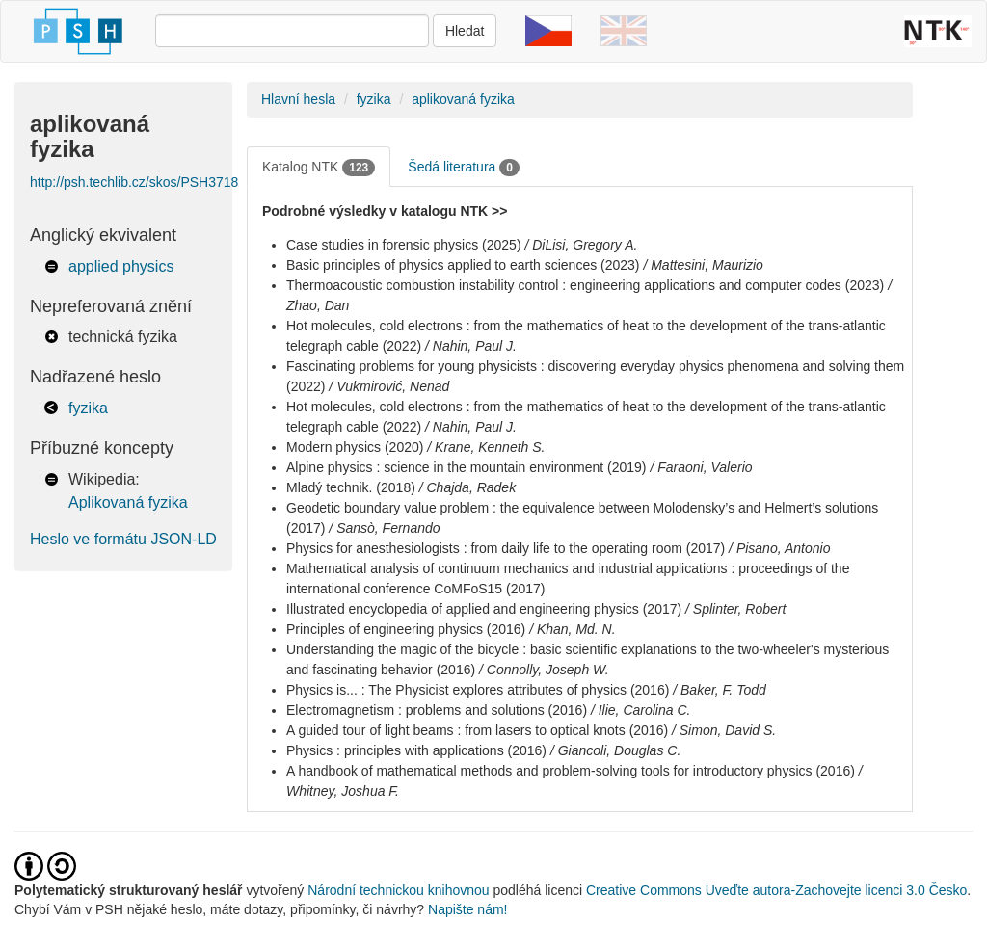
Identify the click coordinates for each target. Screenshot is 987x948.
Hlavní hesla (298, 99)
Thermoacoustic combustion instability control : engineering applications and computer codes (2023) (585, 285)
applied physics (120, 266)
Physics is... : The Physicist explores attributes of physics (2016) (477, 690)
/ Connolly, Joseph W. (544, 669)
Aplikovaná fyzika (128, 502)
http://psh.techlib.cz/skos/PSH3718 (134, 182)
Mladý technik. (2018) (350, 487)
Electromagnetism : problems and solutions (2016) (436, 710)
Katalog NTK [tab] (318, 167)
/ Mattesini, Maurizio (702, 265)
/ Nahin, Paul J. (471, 346)
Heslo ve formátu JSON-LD (123, 539)
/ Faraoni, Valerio (701, 467)
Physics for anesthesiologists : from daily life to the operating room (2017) (505, 548)
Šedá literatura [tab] (464, 167)
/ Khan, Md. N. (572, 629)
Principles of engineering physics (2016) (405, 629)
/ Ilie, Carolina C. (640, 710)
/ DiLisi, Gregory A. (580, 244)
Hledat (464, 31)
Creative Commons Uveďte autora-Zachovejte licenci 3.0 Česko (776, 890)
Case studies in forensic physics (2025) (403, 244)
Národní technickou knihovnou (398, 890)
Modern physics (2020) (354, 447)
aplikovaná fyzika (463, 99)
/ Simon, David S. (724, 730)
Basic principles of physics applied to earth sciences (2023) (463, 265)
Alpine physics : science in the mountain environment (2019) (466, 467)
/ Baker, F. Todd (719, 690)
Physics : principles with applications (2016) (416, 750)
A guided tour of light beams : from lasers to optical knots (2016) (477, 730)
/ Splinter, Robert (735, 609)
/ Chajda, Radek (467, 487)
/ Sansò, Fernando (384, 528)
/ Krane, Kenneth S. (486, 447)
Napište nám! (467, 909)
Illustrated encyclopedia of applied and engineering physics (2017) (483, 609)
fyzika (88, 408)
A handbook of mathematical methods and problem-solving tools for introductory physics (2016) (570, 770)
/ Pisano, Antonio (779, 548)
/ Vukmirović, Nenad (389, 386)
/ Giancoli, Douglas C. (615, 750)
